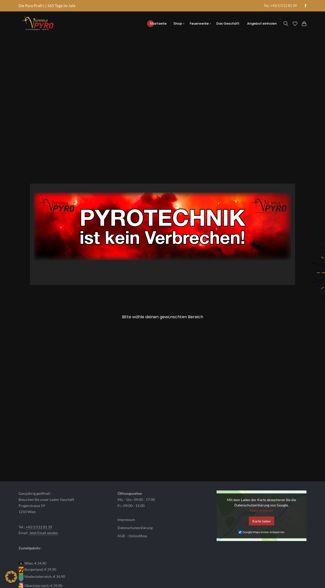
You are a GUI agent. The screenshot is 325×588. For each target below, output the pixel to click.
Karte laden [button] (261, 478)
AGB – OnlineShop (132, 493)
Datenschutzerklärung (135, 485)
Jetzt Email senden (43, 490)
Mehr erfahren (261, 467)
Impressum (126, 477)
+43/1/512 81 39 (39, 484)
